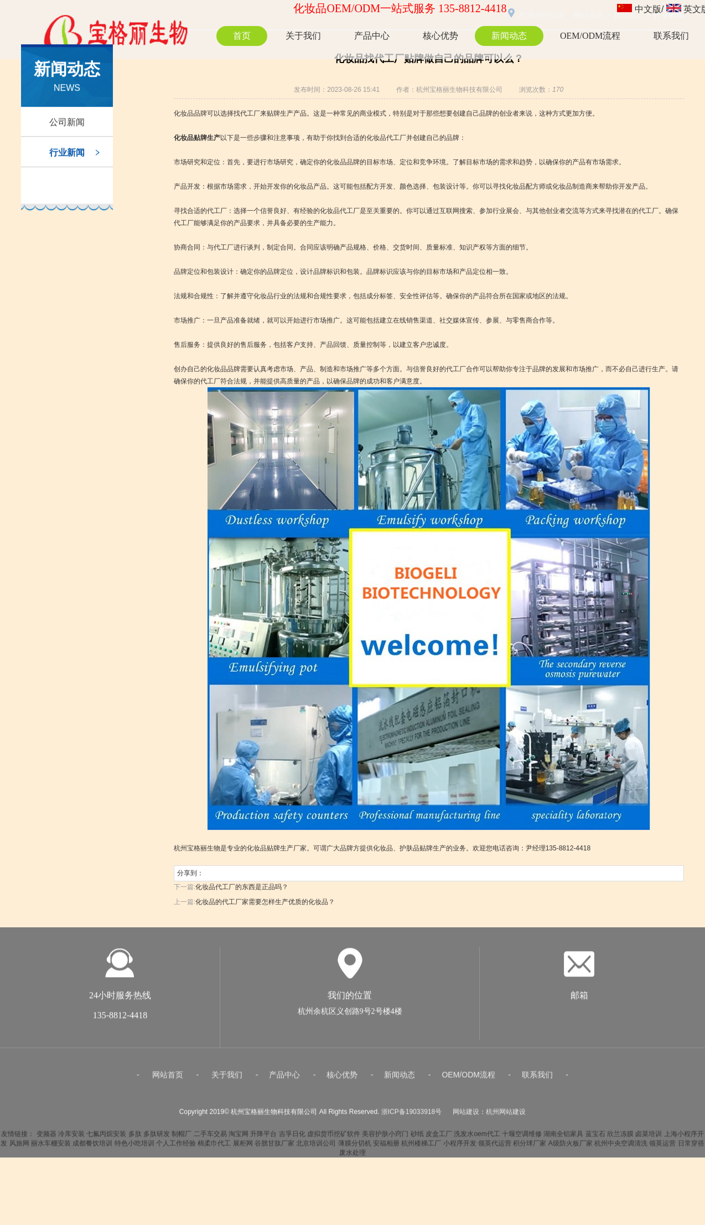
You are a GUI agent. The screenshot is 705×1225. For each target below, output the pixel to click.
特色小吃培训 (134, 1147)
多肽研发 (156, 1137)
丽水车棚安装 (51, 1147)
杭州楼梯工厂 (421, 1147)
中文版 (648, 9)
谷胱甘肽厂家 (274, 1147)
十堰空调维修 (522, 1137)
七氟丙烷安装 (106, 1137)
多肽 (135, 1137)
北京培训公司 (316, 1147)
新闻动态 (509, 35)
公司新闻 (67, 124)
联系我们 (671, 35)
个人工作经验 (176, 1147)
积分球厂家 (529, 1147)
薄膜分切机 (354, 1147)
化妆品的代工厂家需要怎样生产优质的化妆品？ (265, 902)
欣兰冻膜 (620, 1137)
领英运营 (662, 1147)
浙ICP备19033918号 (411, 1115)
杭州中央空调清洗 (620, 1147)
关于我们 (303, 35)
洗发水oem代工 (477, 1137)
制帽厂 (181, 1137)
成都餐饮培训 (92, 1147)
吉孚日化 (292, 1137)
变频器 (46, 1137)
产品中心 (372, 35)
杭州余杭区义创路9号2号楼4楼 (350, 1015)
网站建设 (466, 1115)
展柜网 (243, 1147)
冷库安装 (71, 1137)
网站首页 (167, 1078)
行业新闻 (67, 155)
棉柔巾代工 (214, 1147)
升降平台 (263, 1137)
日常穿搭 (691, 1147)
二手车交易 (210, 1137)
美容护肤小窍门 (385, 1137)
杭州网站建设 (506, 1115)
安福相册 (386, 1147)
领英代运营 (494, 1147)
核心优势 (440, 35)
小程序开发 (459, 1147)
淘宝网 (238, 1137)
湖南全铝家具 (563, 1137)
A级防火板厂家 (570, 1147)
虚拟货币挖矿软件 (333, 1137)
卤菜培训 (648, 1137)
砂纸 (417, 1137)
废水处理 (352, 1156)
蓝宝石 (595, 1137)
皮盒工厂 (439, 1137)
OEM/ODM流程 (590, 35)
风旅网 (19, 1147)
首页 (242, 35)
